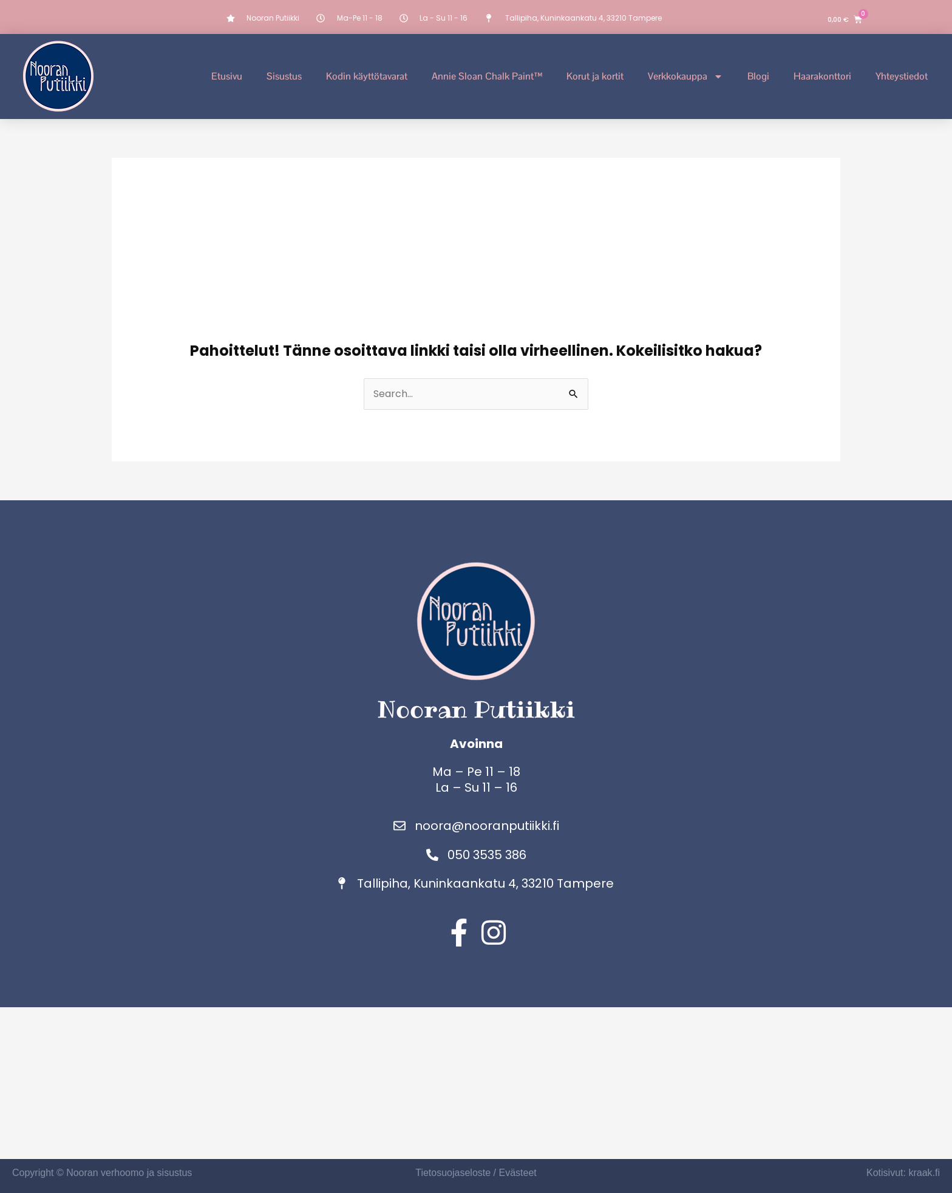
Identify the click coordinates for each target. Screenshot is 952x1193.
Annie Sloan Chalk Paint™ (487, 76)
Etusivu (226, 76)
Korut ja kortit (595, 76)
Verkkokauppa (685, 76)
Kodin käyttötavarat (366, 76)
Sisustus (284, 76)
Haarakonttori (822, 76)
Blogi (758, 76)
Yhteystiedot (901, 76)
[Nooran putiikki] (476, 1083)
